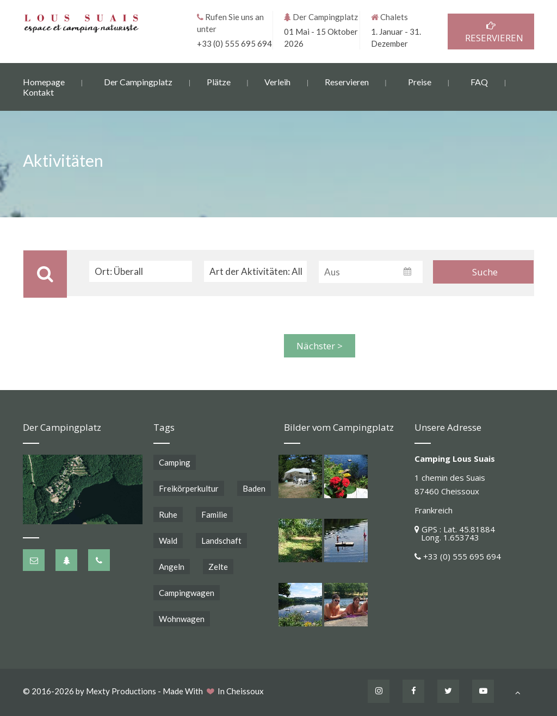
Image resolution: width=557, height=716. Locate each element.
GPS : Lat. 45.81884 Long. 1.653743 (454, 533)
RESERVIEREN (491, 31)
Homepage (44, 81)
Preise (419, 81)
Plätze (219, 81)
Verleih (277, 81)
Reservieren (347, 81)
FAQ (479, 81)
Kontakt (38, 91)
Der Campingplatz (138, 81)
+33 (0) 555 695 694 (234, 43)
